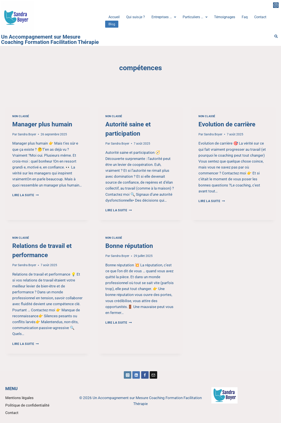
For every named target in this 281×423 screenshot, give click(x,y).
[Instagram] (127, 375)
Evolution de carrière (226, 124)
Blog (111, 24)
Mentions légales (19, 398)
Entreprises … (163, 17)
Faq (245, 17)
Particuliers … (195, 17)
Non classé (20, 116)
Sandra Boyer (27, 134)
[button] (163, 17)
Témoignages (224, 17)
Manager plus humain (42, 124)
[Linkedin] (136, 375)
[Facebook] (145, 375)
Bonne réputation (129, 245)
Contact (260, 17)
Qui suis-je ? (135, 17)
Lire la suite (25, 195)
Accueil (114, 17)
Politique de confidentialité (27, 405)
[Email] (153, 375)
